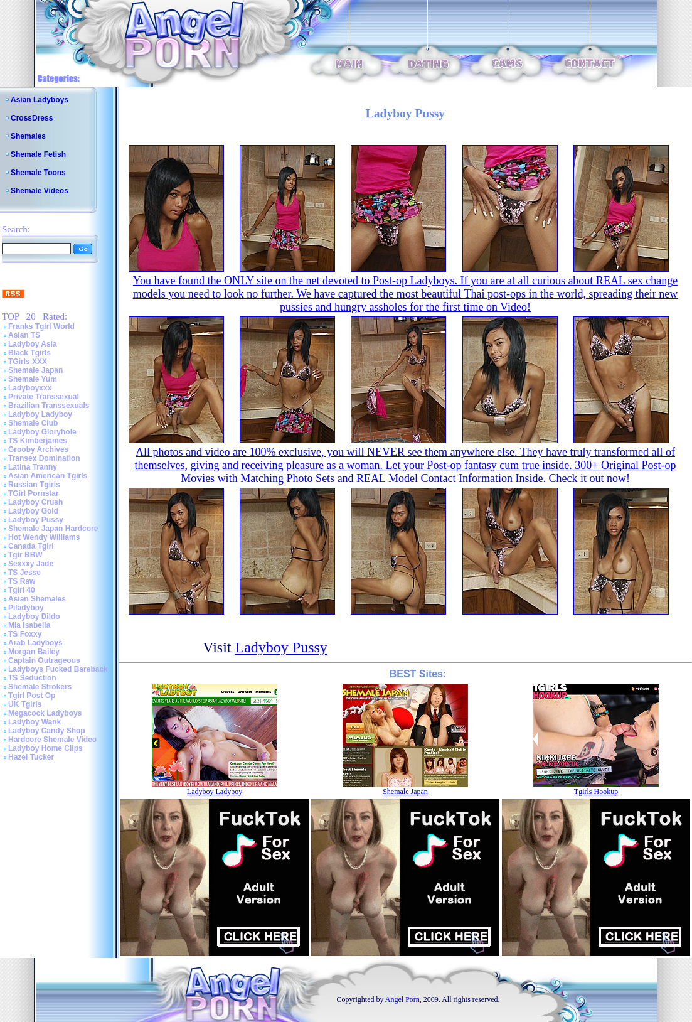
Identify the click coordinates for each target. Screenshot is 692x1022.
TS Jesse (24, 572)
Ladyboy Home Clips (45, 748)
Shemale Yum (32, 379)
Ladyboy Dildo (34, 616)
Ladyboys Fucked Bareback (58, 669)
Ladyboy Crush (35, 502)
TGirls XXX (27, 361)
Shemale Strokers (40, 686)
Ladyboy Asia (32, 344)
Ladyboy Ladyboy (40, 414)
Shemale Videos (39, 190)
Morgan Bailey (34, 651)
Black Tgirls (29, 352)
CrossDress (32, 118)
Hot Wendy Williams (44, 537)
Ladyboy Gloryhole (42, 432)
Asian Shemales (37, 598)
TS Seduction (32, 678)
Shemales (28, 136)
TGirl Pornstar (33, 493)
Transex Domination (44, 458)
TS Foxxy (24, 634)
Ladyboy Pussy (35, 519)
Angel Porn (402, 999)
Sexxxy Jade (30, 563)
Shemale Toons (38, 172)
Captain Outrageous (44, 660)
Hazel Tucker (31, 757)
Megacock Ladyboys (45, 713)
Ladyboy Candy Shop (46, 730)
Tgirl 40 (21, 590)
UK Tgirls (24, 704)
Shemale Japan (35, 370)
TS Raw (21, 581)
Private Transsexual (43, 396)
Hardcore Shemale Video (52, 739)
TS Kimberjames (37, 440)
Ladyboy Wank (34, 722)
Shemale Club (33, 423)
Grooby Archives (38, 449)
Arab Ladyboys (35, 642)
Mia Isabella (29, 625)
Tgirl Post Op (31, 695)
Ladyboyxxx (29, 388)
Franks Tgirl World (41, 326)
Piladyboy (26, 607)
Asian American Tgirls (47, 475)
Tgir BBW (25, 555)
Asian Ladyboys (39, 99)
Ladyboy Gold (33, 511)
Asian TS (24, 335)
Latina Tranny (32, 467)
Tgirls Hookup (596, 791)
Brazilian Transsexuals (48, 405)
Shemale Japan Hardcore (53, 528)
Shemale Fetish (38, 154)
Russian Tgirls (34, 484)
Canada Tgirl (31, 546)
